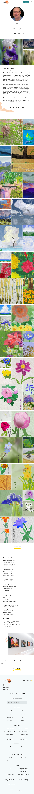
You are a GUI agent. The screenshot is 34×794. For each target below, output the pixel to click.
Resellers (10, 747)
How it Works (10, 717)
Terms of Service (20, 792)
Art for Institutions (9, 734)
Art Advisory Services (10, 711)
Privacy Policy (12, 792)
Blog (10, 768)
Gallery (10, 757)
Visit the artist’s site (17, 107)
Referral (23, 747)
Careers (23, 720)
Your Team (9, 720)
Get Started (26, 2)
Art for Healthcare (23, 731)
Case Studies (23, 757)
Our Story (23, 714)
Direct (9, 750)
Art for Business (10, 728)
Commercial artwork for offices (23, 775)
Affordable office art (10, 784)
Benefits (10, 714)
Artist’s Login (23, 739)
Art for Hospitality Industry (23, 735)
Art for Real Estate (23, 728)
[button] (31, 2)
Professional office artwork (9, 775)
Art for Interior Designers (10, 731)
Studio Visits (10, 761)
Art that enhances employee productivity (23, 780)
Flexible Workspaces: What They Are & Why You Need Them (23, 770)
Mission (23, 711)
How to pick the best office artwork (10, 780)
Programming (23, 717)
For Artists (10, 739)
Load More (17, 547)
